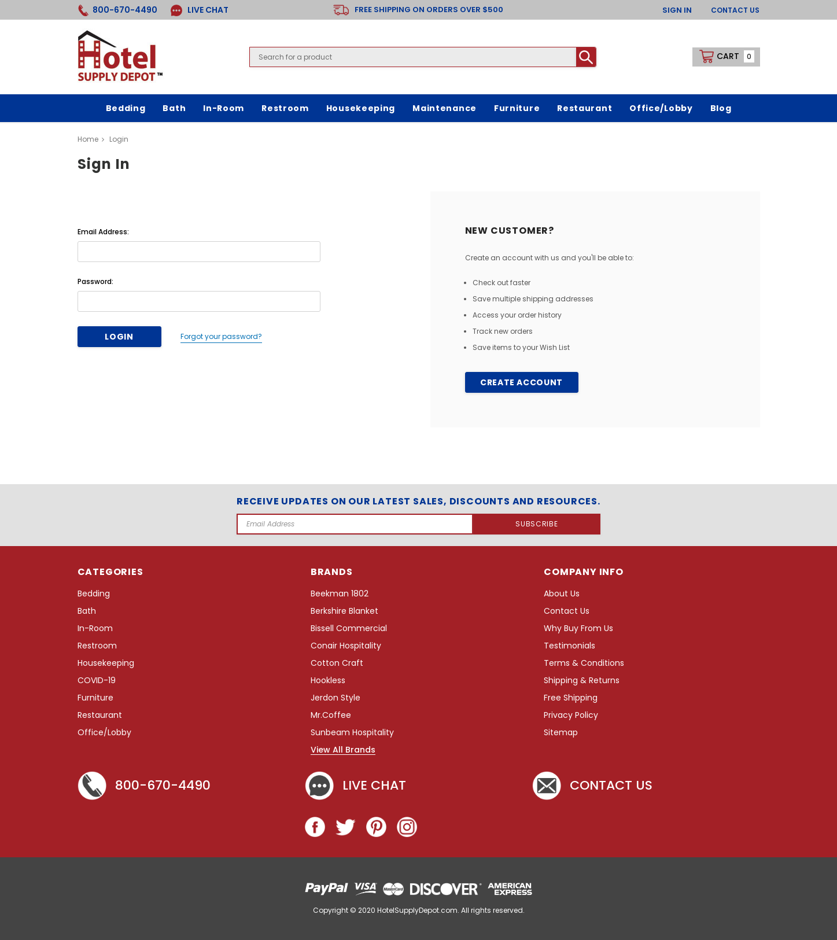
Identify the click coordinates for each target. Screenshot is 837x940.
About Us (562, 593)
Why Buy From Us (578, 628)
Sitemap (561, 732)
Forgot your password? (221, 336)
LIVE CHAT (199, 10)
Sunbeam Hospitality (352, 732)
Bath (87, 611)
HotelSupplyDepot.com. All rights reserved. (451, 910)
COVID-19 (97, 680)
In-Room (95, 628)
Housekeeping (106, 663)
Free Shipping (571, 698)
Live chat (355, 785)
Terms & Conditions (584, 663)
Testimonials (569, 646)
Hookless (328, 680)
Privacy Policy (571, 715)
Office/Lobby (104, 732)
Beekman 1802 (339, 593)
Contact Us (735, 10)
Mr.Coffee (331, 715)
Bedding (94, 593)
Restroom (97, 646)
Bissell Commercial (349, 628)
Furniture (95, 698)
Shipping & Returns (582, 680)
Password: (95, 281)
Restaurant (100, 715)
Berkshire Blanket (344, 611)
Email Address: (103, 232)
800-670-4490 (144, 785)
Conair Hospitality (346, 646)
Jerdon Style (335, 698)
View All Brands (343, 750)
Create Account (521, 382)
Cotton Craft (337, 663)
